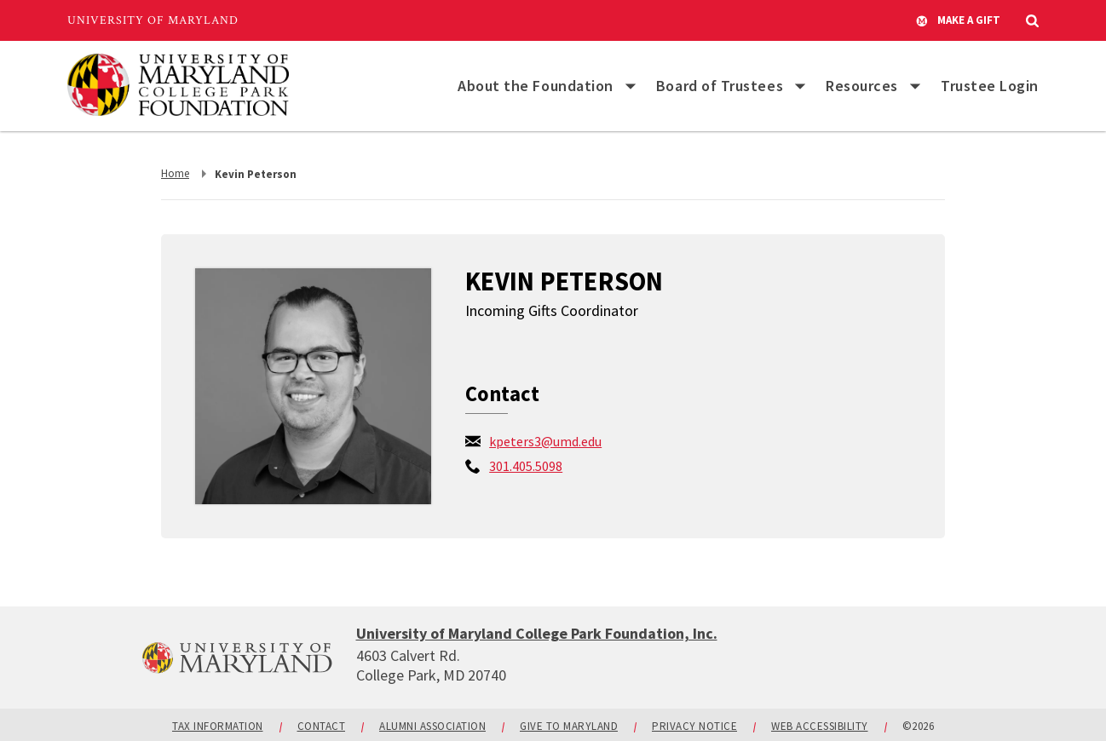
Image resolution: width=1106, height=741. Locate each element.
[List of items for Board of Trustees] (800, 86)
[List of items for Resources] (915, 86)
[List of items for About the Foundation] (630, 86)
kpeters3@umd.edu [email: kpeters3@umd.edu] (545, 441)
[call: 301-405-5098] (525, 466)
